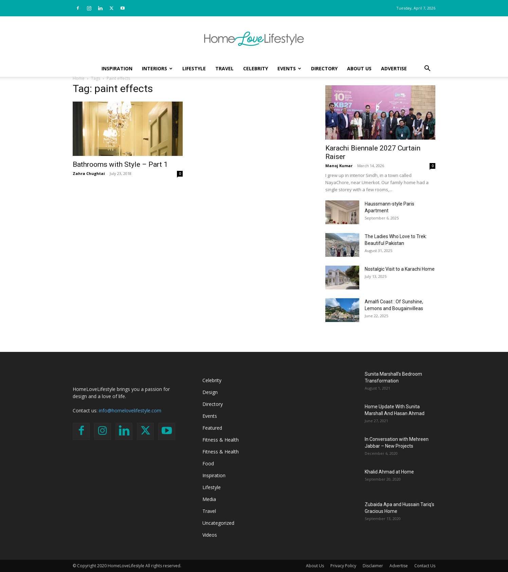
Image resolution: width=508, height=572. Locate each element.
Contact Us (424, 566)
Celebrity (255, 68)
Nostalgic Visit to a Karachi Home (400, 269)
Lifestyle (194, 68)
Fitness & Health (220, 439)
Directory (324, 68)
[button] (427, 69)
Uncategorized (218, 523)
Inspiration (117, 68)
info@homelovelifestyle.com (130, 410)
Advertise (394, 68)
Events (289, 68)
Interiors (157, 68)
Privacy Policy (343, 566)
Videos (209, 535)
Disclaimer (373, 566)
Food (208, 463)
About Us (359, 68)
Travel (224, 68)
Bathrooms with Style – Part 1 (120, 164)
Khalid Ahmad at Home (389, 472)
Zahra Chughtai (89, 173)
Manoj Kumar (338, 165)
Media (209, 499)
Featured (212, 428)
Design (210, 392)
